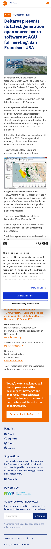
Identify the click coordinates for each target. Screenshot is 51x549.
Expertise (12, 439)
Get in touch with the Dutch (24, 414)
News (15, 3)
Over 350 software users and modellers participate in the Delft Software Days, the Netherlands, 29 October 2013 (24, 316)
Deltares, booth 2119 (14, 346)
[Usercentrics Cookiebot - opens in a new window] (36, 243)
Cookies (25, 545)
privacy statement (13, 527)
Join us (11, 448)
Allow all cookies (26, 296)
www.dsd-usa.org (12, 337)
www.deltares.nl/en (13, 361)
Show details (37, 288)
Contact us (13, 479)
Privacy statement (12, 545)
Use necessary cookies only (25, 303)
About (11, 434)
